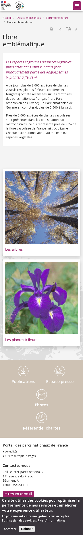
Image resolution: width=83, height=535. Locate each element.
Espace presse (60, 381)
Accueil (7, 18)
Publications (23, 381)
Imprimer (51, 29)
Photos (41, 404)
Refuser (27, 531)
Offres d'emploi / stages (20, 456)
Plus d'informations (51, 522)
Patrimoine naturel (57, 18)
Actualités (11, 451)
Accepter (10, 531)
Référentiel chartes (41, 428)
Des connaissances (29, 18)
